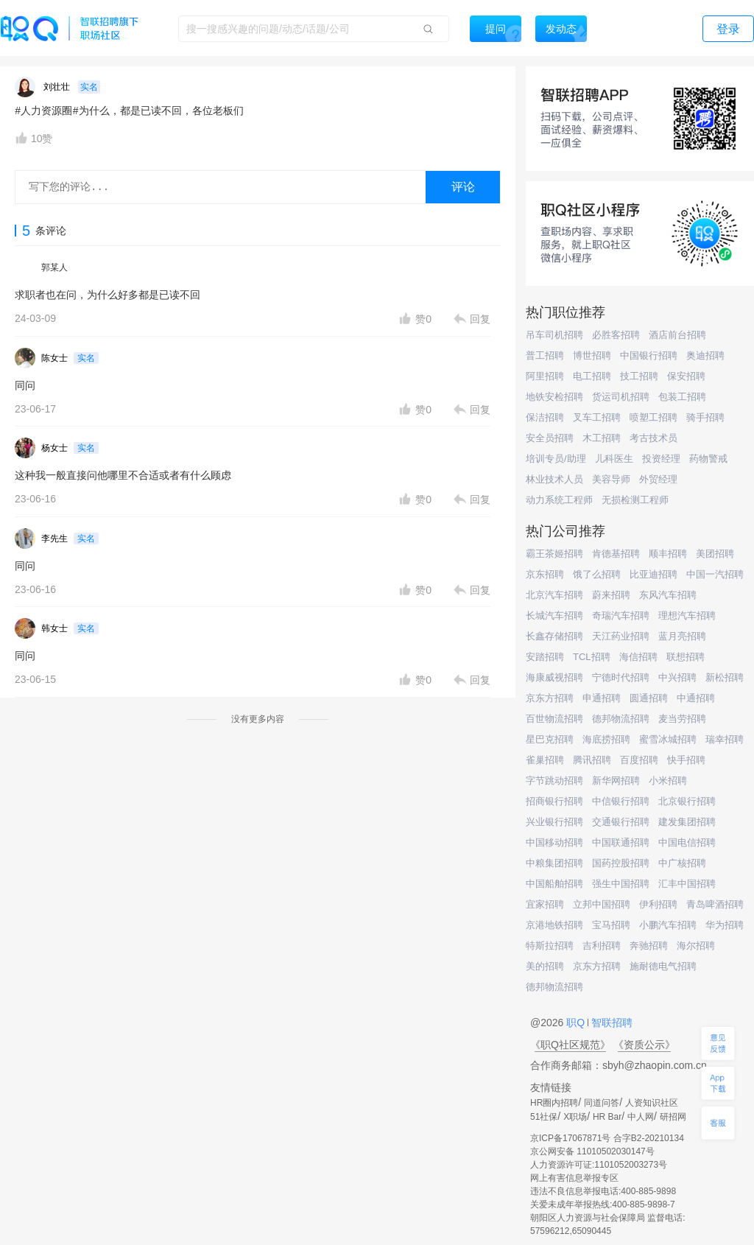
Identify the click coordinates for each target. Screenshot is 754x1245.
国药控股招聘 (620, 863)
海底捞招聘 (606, 739)
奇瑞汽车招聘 (620, 615)
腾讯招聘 (592, 759)
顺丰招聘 (668, 553)
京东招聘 (545, 574)
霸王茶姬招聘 (554, 553)
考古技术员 (653, 437)
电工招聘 (592, 376)
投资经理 (661, 458)
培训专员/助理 (556, 458)
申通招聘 (601, 698)
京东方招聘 (550, 698)
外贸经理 (658, 479)
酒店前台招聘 (677, 334)
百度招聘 (639, 759)
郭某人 (54, 267)
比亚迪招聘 (653, 574)
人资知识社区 (651, 1103)
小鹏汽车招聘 (668, 924)
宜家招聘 (545, 904)
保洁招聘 (545, 417)
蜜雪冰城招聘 (668, 739)
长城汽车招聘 (554, 615)
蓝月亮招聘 (682, 636)
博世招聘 (592, 355)
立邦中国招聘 (601, 904)
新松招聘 (724, 677)
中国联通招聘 (620, 842)
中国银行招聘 (648, 355)
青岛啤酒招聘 (715, 904)
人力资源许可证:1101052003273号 (598, 1165)
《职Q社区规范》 (570, 1045)
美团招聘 (715, 553)
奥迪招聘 (705, 355)
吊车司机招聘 (554, 334)
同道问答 (601, 1103)
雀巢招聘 (545, 759)
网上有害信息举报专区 (574, 1178)
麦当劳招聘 (682, 718)
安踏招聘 (545, 656)
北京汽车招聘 (554, 594)
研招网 (673, 1117)
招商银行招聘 (554, 801)
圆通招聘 (649, 698)
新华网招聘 (616, 780)
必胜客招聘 (616, 334)
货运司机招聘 (620, 396)
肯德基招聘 (616, 553)
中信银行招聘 (620, 801)
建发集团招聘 (687, 821)
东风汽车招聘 (668, 594)
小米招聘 (668, 780)
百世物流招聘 (554, 718)
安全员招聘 (550, 437)
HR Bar (607, 1117)
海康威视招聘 (554, 677)
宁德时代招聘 (620, 677)
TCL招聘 (591, 656)
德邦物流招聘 (620, 718)
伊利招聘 (658, 904)
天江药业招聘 (620, 636)
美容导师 (611, 479)
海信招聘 (638, 656)
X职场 (575, 1117)
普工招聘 (545, 355)
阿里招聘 (545, 376)
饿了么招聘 (597, 574)
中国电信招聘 (687, 842)
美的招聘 (545, 966)
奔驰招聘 (649, 945)
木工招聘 (601, 437)
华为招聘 (724, 924)
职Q (577, 1022)
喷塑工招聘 (653, 417)
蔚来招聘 (611, 594)
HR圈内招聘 (554, 1103)
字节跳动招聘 (554, 780)
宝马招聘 (611, 924)
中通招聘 (696, 698)
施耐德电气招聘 (663, 966)
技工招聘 (639, 376)
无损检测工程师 (635, 499)
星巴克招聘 (550, 739)
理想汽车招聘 (687, 615)
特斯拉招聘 (550, 945)
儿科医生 (614, 458)
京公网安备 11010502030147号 (592, 1151)
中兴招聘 (677, 677)
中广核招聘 (682, 863)
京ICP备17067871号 (570, 1138)
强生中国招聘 (620, 883)
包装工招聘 (682, 396)
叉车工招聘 (597, 417)
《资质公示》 (644, 1045)
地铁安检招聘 (554, 396)
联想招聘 (685, 656)
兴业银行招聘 (554, 821)
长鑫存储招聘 (554, 636)
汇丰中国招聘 (687, 883)
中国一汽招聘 (715, 574)
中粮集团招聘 (554, 863)
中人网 (640, 1117)
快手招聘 (686, 759)
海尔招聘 (696, 945)
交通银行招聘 (620, 821)
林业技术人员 (554, 479)
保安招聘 (686, 376)
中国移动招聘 (554, 842)
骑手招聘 (705, 417)
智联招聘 (610, 1022)
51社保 (543, 1117)
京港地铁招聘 (554, 924)
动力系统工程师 (559, 499)
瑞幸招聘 (724, 739)
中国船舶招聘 (554, 883)
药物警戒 (708, 458)
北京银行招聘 (687, 801)
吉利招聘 (601, 945)
